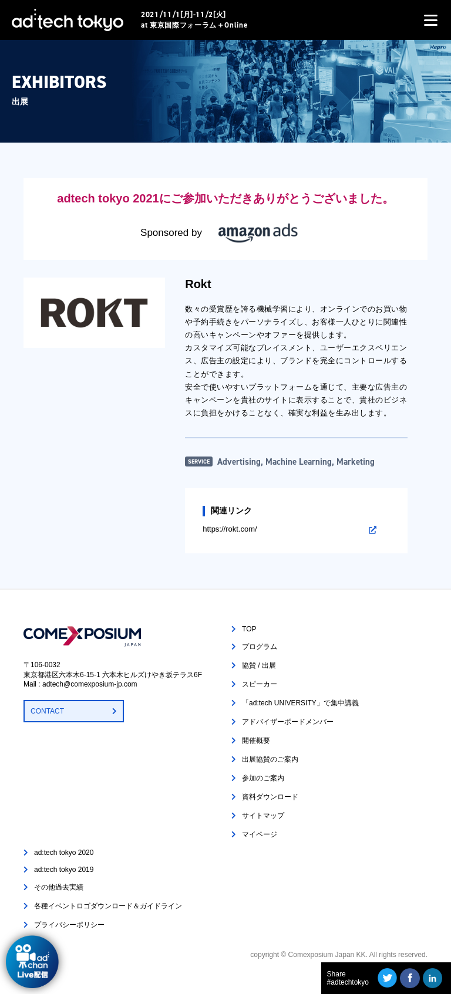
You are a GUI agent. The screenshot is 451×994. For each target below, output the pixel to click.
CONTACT (47, 711)
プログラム (259, 647)
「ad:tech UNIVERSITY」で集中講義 (300, 703)
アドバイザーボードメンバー (288, 722)
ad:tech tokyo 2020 (63, 852)
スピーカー (259, 684)
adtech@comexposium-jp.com (89, 684)
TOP (249, 629)
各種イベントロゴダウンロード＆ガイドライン (108, 906)
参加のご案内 (263, 778)
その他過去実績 (58, 887)
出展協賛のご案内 (270, 759)
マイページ (259, 834)
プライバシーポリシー (69, 925)
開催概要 (256, 740)
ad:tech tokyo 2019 (63, 869)
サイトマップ (263, 816)
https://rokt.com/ (230, 529)
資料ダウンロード (270, 797)
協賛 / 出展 (259, 665)
